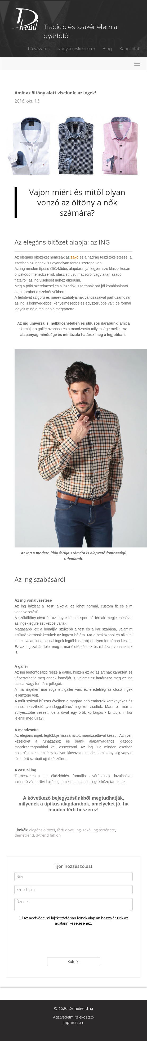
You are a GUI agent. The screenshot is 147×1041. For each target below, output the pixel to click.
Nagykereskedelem (76, 48)
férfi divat (65, 829)
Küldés (73, 962)
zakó (75, 257)
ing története (104, 829)
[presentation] (73, 941)
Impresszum (73, 1022)
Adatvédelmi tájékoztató (73, 1017)
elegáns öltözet (42, 829)
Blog (107, 48)
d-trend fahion (48, 835)
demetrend (24, 835)
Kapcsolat (129, 48)
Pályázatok (39, 48)
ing (78, 829)
